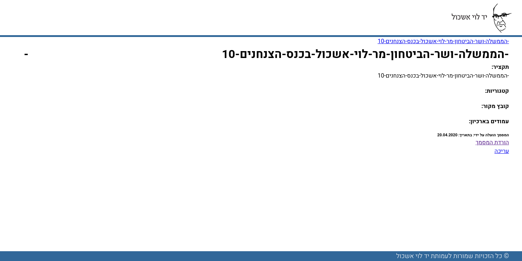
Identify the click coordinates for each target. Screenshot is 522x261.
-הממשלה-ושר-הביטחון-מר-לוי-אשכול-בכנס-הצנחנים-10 (443, 41)
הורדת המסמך (492, 142)
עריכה (501, 151)
